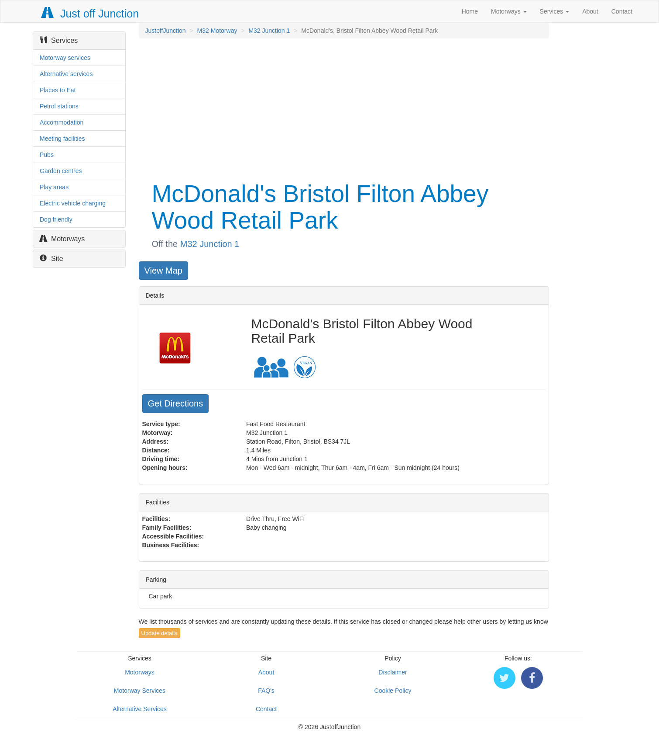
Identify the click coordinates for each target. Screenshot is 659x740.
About (590, 11)
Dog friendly (56, 219)
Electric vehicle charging (73, 203)
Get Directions (175, 403)
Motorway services (65, 57)
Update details (159, 633)
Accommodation (61, 122)
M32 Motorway (217, 30)
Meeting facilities (62, 138)
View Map (163, 270)
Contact (621, 11)
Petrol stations (59, 106)
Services (555, 11)
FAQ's (266, 690)
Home (470, 11)
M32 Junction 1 (269, 30)
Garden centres (61, 170)
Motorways (509, 11)
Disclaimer (392, 672)
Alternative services (66, 73)
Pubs (47, 154)
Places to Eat (58, 90)
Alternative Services (140, 708)
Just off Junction (90, 13)
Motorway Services (139, 690)
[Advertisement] (343, 108)
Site (51, 258)
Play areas (54, 187)
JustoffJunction (165, 30)
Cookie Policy (393, 690)
